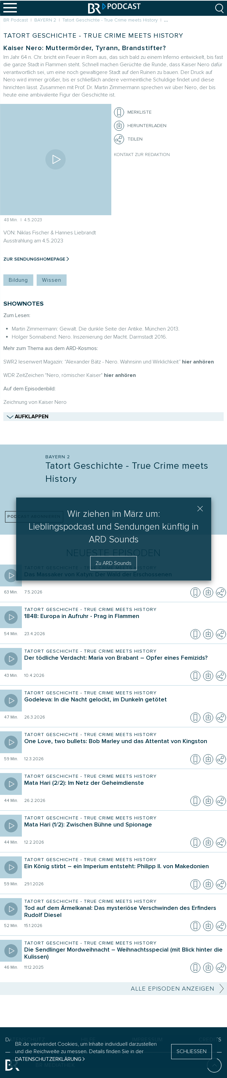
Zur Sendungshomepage (34, 259)
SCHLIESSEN (191, 1051)
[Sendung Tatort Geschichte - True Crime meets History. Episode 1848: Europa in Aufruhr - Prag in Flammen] (123, 621)
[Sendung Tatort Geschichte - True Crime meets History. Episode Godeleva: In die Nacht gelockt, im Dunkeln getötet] (123, 704)
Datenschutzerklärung (48, 1059)
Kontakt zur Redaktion (142, 154)
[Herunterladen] (140, 126)
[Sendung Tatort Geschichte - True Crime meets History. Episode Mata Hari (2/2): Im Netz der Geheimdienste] (123, 787)
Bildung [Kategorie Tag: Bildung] (18, 280)
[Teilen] (119, 139)
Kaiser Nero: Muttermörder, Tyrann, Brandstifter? (84, 48)
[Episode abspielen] (55, 159)
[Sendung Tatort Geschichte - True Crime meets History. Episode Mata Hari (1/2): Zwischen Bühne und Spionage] (123, 829)
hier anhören (198, 361)
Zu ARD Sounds (113, 563)
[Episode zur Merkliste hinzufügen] (119, 112)
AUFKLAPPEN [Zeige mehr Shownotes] (113, 416)
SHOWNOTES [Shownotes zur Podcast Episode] (23, 304)
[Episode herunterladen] (208, 592)
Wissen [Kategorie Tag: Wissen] (51, 280)
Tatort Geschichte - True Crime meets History (93, 35)
